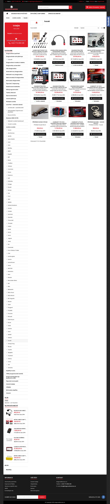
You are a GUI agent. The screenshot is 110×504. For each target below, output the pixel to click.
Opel (9, 304)
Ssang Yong (11, 343)
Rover (9, 322)
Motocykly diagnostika (13, 80)
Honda (10, 208)
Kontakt (59, 478)
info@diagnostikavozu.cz (35, 1)
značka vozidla (10, 127)
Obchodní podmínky (10, 482)
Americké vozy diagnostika (14, 71)
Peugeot (10, 307)
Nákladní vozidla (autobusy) (16, 121)
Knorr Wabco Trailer (13, 250)
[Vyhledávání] (55, 7)
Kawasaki (10, 247)
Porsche (10, 313)
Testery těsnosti (11, 92)
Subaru (10, 337)
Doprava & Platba (10, 484)
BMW (9, 151)
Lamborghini (11, 256)
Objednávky (34, 484)
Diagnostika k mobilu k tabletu (15, 62)
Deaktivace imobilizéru (13, 86)
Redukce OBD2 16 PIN (12, 118)
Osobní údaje (34, 482)
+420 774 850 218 (16, 1)
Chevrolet (10, 220)
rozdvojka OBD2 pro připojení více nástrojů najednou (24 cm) (20, 410)
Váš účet (34, 478)
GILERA (9, 202)
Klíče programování (12, 89)
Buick (9, 160)
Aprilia (9, 136)
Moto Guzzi (11, 292)
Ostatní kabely (10, 384)
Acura (9, 130)
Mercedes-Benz (12, 280)
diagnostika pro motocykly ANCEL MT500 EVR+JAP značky (40, 87)
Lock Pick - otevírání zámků (14, 104)
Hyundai (10, 217)
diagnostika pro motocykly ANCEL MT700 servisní (58, 87)
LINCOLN (10, 268)
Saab (9, 325)
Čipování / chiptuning (37, 13)
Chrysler (10, 223)
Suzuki (9, 340)
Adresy (32, 488)
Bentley (10, 148)
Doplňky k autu (10, 370)
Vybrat (90, 28)
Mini (9, 286)
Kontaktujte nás (9, 490)
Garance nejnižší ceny (11, 486)
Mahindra (10, 271)
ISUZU (9, 232)
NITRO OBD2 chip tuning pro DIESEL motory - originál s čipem (20, 419)
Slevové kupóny (35, 490)
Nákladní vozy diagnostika (14, 74)
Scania (10, 328)
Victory (10, 358)
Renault (10, 316)
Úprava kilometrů (54, 13)
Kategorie (8, 51)
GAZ (9, 199)
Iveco (9, 235)
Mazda (10, 277)
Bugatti (10, 154)
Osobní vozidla (12, 124)
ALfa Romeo (11, 133)
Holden (10, 211)
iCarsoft (10, 59)
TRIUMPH (10, 352)
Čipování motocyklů (12, 381)
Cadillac (10, 163)
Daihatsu (10, 181)
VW (9, 364)
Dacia (9, 172)
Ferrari (9, 190)
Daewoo (10, 175)
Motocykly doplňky (11, 390)
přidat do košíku (40, 62)
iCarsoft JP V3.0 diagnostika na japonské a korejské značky (95, 87)
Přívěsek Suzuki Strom (39, 122)
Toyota (10, 349)
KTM (9, 253)
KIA (9, 244)
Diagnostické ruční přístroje (14, 56)
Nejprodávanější (11, 406)
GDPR (6, 488)
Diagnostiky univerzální (13, 65)
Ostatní (8, 393)
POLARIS (10, 310)
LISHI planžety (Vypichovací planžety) (15, 111)
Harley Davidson (12, 205)
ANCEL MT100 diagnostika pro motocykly (95, 51)
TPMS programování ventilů (14, 373)
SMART (10, 334)
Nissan (10, 301)
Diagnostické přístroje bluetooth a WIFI (12, 377)
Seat (9, 331)
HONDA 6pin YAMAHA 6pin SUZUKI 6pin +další (59, 51)
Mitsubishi (10, 289)
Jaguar (10, 238)
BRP (9, 157)
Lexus (9, 265)
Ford (9, 196)
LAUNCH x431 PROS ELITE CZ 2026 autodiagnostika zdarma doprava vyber (20, 446)
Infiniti (9, 229)
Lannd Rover (11, 262)
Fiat (9, 193)
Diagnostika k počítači (19, 13)
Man (9, 274)
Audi (9, 142)
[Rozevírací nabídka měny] (81, 1)
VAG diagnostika (11, 68)
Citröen (10, 166)
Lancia (9, 259)
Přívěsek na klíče (11, 101)
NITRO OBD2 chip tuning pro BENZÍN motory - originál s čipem (20, 455)
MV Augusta (11, 298)
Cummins (10, 169)
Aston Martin (11, 139)
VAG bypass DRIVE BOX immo (20, 428)
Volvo (9, 361)
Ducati (9, 187)
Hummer (10, 214)
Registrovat (101, 1)
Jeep (9, 241)
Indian (9, 226)
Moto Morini (11, 295)
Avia (9, 145)
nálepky (8, 387)
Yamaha (10, 367)
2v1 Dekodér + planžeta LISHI (15, 107)
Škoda (9, 346)
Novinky (8, 470)
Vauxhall (10, 355)
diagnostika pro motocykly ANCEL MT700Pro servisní (77, 51)
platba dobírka (19, 437)
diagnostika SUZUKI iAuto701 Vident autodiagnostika (77, 87)
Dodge (10, 184)
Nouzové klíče (12, 115)
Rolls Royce (11, 319)
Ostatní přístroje (11, 98)
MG (9, 283)
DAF (9, 178)
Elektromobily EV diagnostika (15, 77)
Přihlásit (92, 1)
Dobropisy (33, 486)
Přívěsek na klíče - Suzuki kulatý (96, 122)
